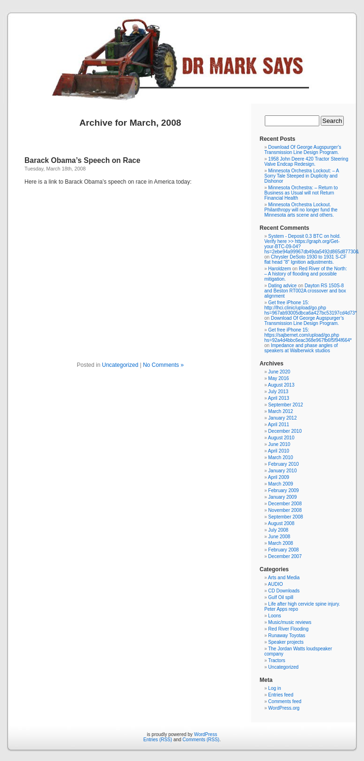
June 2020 (279, 371)
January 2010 (282, 470)
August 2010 (281, 437)
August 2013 (281, 385)
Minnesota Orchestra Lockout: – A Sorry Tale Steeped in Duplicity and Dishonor (301, 176)
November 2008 (284, 510)
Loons (274, 615)
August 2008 (281, 523)
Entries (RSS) (157, 739)
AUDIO (275, 584)
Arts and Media (284, 577)
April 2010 (278, 450)
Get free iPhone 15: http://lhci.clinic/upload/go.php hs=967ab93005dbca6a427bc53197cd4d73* (310, 308)
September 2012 (285, 404)
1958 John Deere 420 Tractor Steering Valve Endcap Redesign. (306, 161)
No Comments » (163, 365)
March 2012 (280, 411)
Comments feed (284, 701)
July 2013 (278, 391)
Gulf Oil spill (280, 597)
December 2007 (284, 556)
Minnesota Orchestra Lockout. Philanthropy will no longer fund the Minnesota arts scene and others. (301, 210)
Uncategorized (120, 365)
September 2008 (285, 516)
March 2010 (280, 457)
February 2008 (283, 549)
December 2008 (284, 503)
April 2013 (278, 398)
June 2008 (279, 536)
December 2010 (284, 431)
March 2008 (280, 543)
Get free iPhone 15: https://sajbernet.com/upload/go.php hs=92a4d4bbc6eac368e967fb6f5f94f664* (308, 335)
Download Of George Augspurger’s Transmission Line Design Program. (302, 150)
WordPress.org (284, 708)
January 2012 (282, 418)
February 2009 (283, 490)
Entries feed (280, 694)
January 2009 (282, 497)
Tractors (276, 660)
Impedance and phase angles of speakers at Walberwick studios (301, 348)
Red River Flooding (288, 628)
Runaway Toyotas (286, 635)
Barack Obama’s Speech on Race (82, 160)
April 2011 (278, 424)
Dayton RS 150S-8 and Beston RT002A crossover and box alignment (305, 291)
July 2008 (278, 530)
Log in (274, 688)
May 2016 (278, 378)
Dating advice (282, 285)
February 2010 (283, 464)
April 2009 (278, 477)
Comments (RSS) (200, 739)
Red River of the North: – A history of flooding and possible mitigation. (305, 274)
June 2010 (279, 444)
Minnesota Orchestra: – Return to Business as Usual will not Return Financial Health (301, 193)
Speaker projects (285, 642)
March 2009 (280, 483)
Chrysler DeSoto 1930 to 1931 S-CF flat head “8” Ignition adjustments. (305, 259)
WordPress (205, 734)
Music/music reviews (289, 622)
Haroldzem (279, 268)
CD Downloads (284, 590)
